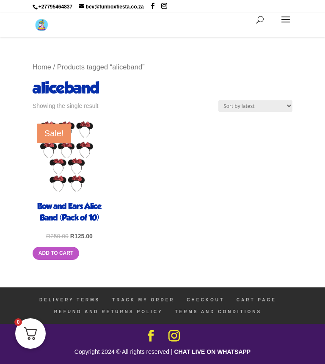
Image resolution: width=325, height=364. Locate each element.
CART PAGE (256, 300)
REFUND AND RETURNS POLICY (108, 311)
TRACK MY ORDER (143, 300)
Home (42, 67)
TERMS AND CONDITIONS (218, 311)
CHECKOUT (205, 300)
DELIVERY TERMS (69, 300)
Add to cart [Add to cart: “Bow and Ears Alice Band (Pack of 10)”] (56, 253)
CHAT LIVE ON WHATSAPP (212, 351)
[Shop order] (255, 106)
